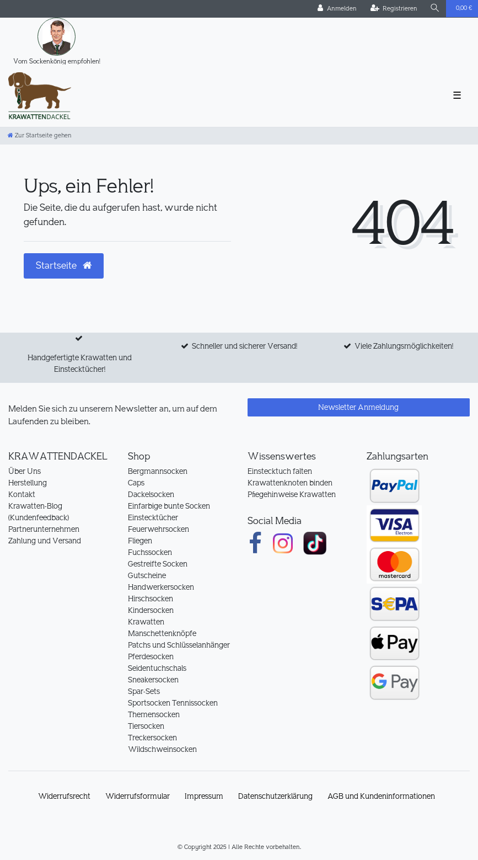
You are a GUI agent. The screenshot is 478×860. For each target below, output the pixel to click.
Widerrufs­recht (64, 796)
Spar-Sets (144, 691)
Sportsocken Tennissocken (173, 702)
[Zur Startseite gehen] (40, 135)
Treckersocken (152, 737)
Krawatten (146, 621)
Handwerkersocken (161, 587)
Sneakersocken (153, 679)
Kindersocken (151, 610)
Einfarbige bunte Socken (169, 505)
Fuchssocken (150, 552)
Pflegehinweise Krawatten (292, 494)
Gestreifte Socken (157, 563)
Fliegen (140, 540)
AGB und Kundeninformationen (381, 796)
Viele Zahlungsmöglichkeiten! (404, 345)
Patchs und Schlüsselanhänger (179, 644)
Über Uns (24, 471)
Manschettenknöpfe (162, 633)
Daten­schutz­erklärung (275, 796)
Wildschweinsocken (162, 749)
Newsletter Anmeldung (358, 407)
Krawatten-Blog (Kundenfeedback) (38, 511)
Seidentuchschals (157, 668)
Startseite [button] (64, 265)
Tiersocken (146, 726)
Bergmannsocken (157, 471)
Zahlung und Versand (44, 540)
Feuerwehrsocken (158, 529)
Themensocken (154, 714)
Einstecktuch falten (280, 471)
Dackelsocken (151, 494)
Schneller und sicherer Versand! (244, 345)
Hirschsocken (150, 598)
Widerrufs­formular (137, 796)
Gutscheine (147, 575)
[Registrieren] (394, 9)
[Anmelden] (337, 9)
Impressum (204, 796)
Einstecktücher (153, 517)
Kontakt (21, 494)
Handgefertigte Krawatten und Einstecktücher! (80, 363)
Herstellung (27, 482)
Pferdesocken (151, 656)
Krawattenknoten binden (290, 482)
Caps (136, 482)
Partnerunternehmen (43, 529)
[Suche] (435, 8)
